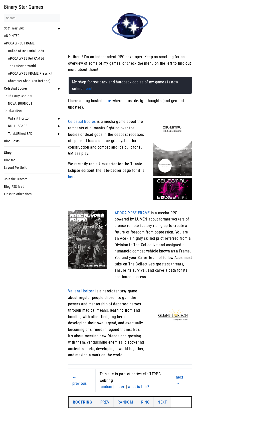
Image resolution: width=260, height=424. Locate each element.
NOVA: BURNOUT (20, 103)
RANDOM (125, 402)
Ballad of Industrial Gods (26, 51)
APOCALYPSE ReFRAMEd (26, 58)
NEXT (162, 402)
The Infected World (22, 66)
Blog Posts (12, 141)
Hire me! (10, 160)
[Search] (32, 18)
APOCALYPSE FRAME (19, 43)
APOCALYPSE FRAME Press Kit (30, 73)
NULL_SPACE (17, 126)
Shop (8, 153)
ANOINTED (12, 36)
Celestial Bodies (16, 88)
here (87, 88)
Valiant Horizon (19, 118)
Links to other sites (18, 194)
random (106, 386)
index (120, 386)
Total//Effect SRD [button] (20, 134)
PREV (104, 402)
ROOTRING (82, 402)
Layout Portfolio (15, 168)
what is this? (138, 386)
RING (145, 402)
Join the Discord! (16, 179)
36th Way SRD (14, 28)
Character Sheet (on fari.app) (29, 81)
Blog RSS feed (14, 187)
